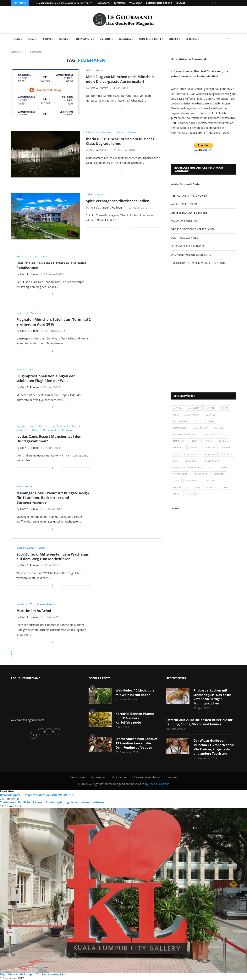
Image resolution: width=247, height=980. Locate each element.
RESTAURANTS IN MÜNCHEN (189, 195)
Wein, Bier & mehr (150, 39)
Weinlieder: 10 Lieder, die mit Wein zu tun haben (135, 692)
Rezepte (46, 39)
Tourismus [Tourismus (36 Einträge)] (192, 480)
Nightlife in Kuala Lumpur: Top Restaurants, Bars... (34, 974)
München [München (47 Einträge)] (192, 454)
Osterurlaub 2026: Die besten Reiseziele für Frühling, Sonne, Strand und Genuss (199, 722)
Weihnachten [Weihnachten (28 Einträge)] (180, 487)
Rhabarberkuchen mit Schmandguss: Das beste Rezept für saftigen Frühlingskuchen (212, 696)
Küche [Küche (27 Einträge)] (176, 454)
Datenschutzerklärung (159, 3)
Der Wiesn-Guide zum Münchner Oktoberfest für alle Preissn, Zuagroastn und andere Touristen (213, 747)
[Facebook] (212, 3)
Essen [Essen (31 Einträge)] (198, 421)
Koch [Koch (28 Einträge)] (194, 447)
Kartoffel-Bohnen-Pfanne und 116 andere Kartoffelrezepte (135, 718)
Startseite (16, 51)
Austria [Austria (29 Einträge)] (177, 407)
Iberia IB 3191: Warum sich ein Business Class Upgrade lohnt (120, 141)
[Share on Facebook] (122, 108)
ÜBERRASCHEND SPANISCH (188, 246)
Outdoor (105, 39)
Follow (175, 508)
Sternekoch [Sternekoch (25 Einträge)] (180, 474)
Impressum (119, 3)
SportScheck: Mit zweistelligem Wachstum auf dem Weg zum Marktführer (52, 556)
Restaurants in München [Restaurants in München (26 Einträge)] (187, 467)
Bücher (173, 39)
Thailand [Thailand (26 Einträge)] (219, 474)
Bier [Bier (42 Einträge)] (175, 414)
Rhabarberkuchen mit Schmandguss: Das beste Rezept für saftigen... (73, 3)
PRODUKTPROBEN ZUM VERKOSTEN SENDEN (199, 263)
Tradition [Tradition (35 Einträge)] (210, 480)
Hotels (63, 39)
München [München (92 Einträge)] (226, 454)
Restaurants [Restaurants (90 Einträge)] (212, 460)
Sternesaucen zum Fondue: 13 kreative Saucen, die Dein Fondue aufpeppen (136, 743)
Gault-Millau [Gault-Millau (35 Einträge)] (200, 427)
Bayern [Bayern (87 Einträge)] (210, 407)
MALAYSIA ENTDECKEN (185, 221)
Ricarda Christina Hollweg (106, 207)
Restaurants (83, 39)
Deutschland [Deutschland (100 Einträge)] (180, 421)
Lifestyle (191, 39)
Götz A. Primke (99, 88)
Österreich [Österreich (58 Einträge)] (194, 493)
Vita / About (135, 3)
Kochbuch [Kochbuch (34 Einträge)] (209, 447)
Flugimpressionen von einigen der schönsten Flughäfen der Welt (45, 378)
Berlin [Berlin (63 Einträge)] (224, 407)
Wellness (125, 39)
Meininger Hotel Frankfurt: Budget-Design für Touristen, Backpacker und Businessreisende (52, 498)
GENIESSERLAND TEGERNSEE (189, 212)
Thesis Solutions (159, 784)
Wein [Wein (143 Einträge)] (197, 487)
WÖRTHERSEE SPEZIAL (185, 204)
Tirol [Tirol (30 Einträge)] (176, 480)
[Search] (234, 39)
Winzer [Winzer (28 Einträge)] (177, 493)
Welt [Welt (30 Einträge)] (227, 487)
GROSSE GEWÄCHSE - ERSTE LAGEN (193, 229)
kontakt (180, 3)
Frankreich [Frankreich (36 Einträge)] (179, 427)
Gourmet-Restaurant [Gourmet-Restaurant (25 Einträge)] (185, 434)
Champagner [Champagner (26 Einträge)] (191, 414)
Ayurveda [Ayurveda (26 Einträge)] (194, 407)
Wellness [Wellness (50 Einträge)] (212, 487)
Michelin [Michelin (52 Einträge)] (209, 454)
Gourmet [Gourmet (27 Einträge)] (219, 427)
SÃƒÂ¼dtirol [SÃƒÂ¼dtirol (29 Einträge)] (200, 474)
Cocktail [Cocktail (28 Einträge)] (210, 414)
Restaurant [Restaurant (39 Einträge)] (192, 460)
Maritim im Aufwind (33, 610)
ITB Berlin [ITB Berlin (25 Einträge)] (178, 447)
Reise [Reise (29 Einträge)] (176, 460)
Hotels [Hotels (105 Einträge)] (208, 441)
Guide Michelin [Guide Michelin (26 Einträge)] (212, 434)
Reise (31, 39)
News (17, 39)
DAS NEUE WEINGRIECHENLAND (191, 254)
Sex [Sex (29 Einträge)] (210, 467)
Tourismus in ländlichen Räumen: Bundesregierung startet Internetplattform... (53, 802)
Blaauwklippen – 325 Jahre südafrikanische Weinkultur (37, 795)
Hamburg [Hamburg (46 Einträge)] (178, 441)
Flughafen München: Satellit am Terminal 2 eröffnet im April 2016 (53, 321)
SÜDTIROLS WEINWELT (185, 237)
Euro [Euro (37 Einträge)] (211, 421)
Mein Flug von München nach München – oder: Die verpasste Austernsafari (121, 79)
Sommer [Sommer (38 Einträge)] (223, 467)
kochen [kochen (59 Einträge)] (226, 447)
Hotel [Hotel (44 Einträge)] (194, 441)
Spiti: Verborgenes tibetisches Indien (117, 201)
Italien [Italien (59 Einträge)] (222, 441)
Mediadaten (103, 3)
